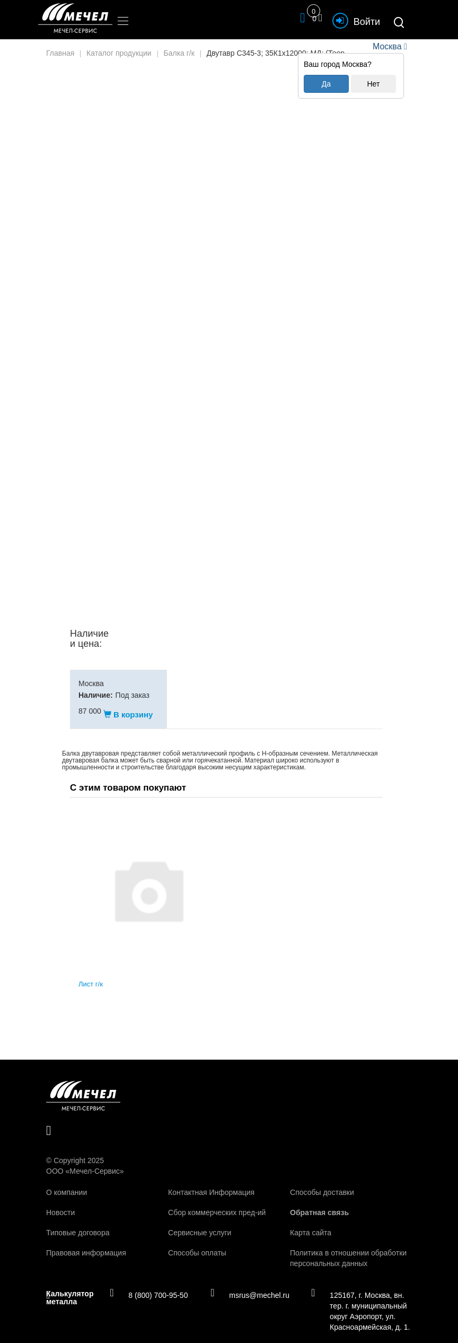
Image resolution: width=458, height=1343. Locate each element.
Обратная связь (319, 1202)
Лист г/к (90, 974)
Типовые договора (77, 1222)
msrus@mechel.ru (249, 1284)
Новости (60, 1202)
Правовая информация (86, 1242)
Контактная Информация (211, 1181)
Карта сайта (310, 1222)
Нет (373, 84)
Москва (387, 46)
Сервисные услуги (199, 1222)
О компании (66, 1181)
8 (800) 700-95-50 (149, 1284)
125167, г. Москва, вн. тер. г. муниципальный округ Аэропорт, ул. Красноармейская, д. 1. (360, 1300)
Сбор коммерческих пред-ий (217, 1202)
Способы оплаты (197, 1242)
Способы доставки (322, 1181)
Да (326, 84)
